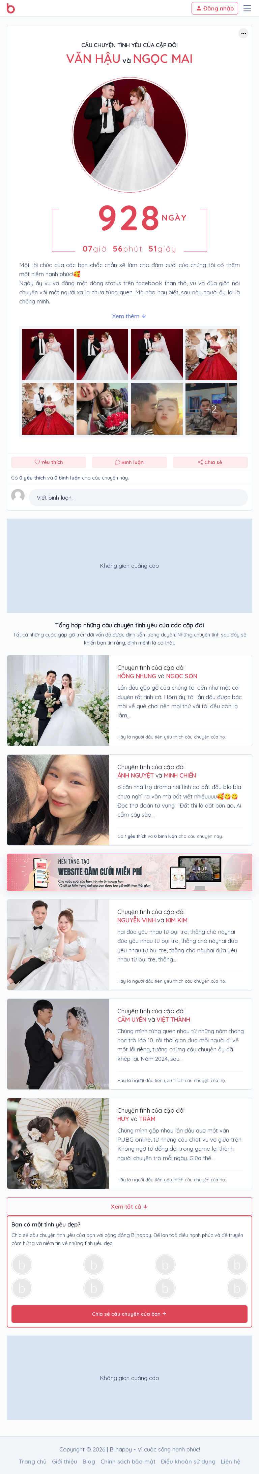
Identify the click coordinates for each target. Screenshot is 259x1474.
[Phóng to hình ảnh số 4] (48, 409)
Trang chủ (33, 1461)
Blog (89, 1461)
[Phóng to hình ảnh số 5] (102, 409)
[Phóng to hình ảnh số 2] (157, 355)
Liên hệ (230, 1461)
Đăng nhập (215, 8)
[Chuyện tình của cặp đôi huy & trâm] (58, 1143)
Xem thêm (129, 316)
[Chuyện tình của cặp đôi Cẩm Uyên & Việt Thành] (58, 1044)
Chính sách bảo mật (127, 1461)
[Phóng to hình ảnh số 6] (157, 409)
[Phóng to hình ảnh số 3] (211, 355)
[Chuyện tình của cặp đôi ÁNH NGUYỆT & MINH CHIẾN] (58, 800)
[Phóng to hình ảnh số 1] (102, 355)
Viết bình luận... (56, 497)
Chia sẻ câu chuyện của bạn (129, 1314)
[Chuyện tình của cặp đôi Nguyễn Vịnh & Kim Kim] (58, 944)
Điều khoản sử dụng (188, 1461)
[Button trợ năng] (243, 33)
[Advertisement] (129, 566)
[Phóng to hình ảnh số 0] (48, 355)
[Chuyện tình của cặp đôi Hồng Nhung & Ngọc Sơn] (58, 700)
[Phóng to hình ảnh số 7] (211, 409)
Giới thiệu (64, 1461)
